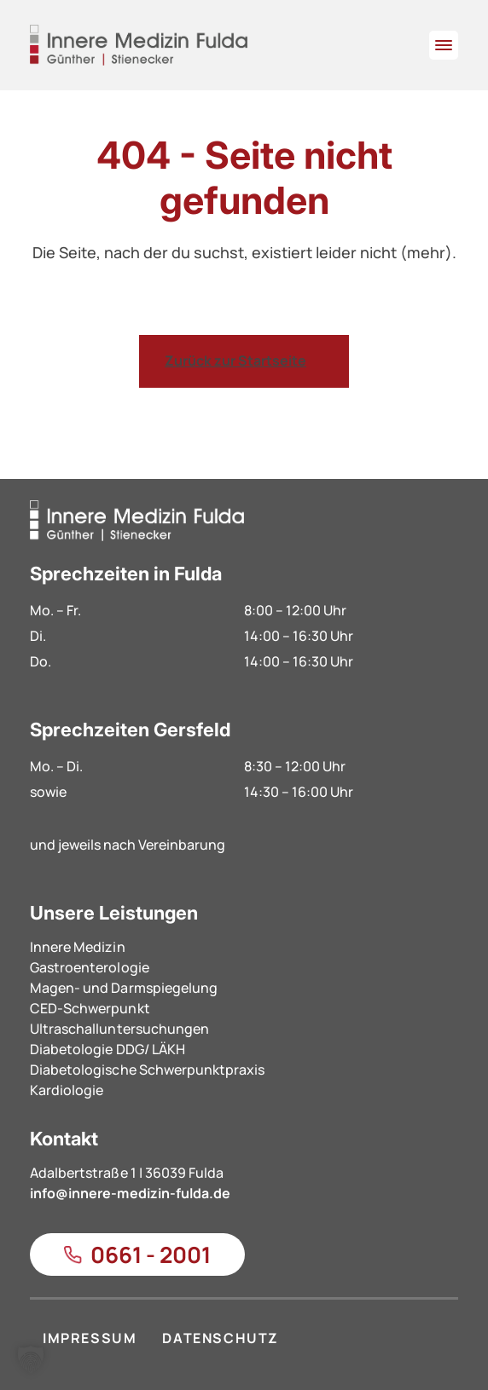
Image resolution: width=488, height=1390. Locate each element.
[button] (30, 1359)
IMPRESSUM (90, 1338)
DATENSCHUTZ (220, 1338)
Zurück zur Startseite (235, 360)
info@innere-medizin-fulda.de (130, 1193)
